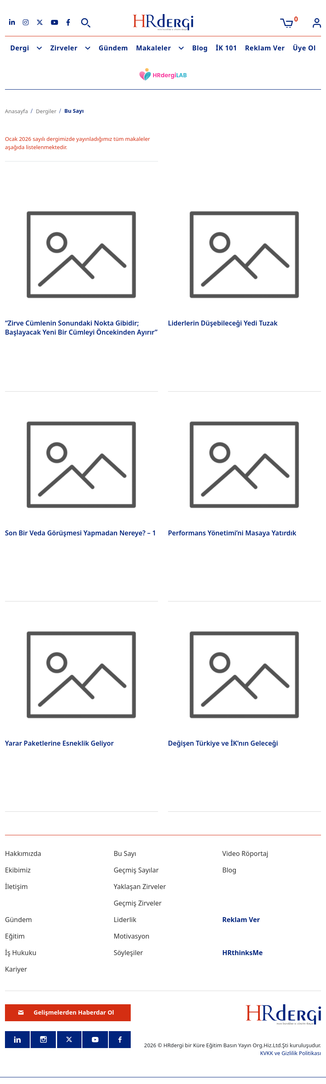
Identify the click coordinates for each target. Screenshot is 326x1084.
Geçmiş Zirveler (138, 903)
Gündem (113, 47)
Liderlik (125, 919)
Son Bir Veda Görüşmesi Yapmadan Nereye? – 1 (80, 532)
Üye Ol (304, 47)
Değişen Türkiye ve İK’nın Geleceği (223, 743)
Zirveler (64, 47)
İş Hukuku (20, 952)
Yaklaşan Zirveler (140, 886)
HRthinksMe (242, 952)
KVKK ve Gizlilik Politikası (290, 1053)
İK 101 (226, 47)
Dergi (19, 47)
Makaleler (153, 47)
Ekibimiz (18, 870)
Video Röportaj (245, 853)
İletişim (16, 886)
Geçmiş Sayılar (136, 870)
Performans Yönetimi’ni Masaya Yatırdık (232, 532)
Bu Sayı (125, 853)
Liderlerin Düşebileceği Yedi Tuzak (223, 323)
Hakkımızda (23, 853)
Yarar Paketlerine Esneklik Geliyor (59, 743)
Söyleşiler (128, 952)
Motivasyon (132, 936)
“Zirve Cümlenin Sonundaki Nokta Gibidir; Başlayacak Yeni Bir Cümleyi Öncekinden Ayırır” (81, 328)
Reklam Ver (265, 47)
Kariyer (16, 969)
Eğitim (15, 936)
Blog (200, 47)
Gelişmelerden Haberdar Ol (66, 1012)
